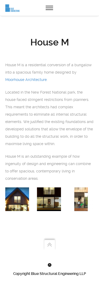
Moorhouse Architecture (26, 80)
